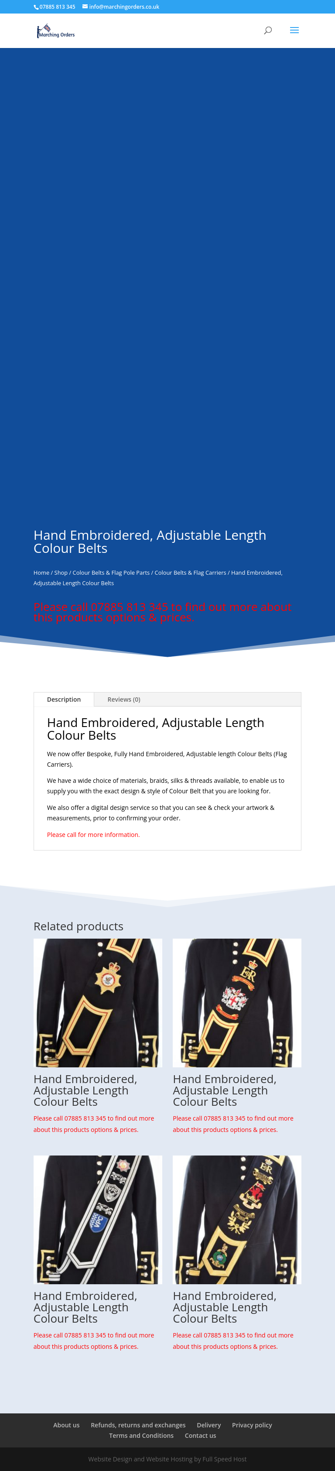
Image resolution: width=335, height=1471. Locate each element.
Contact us (200, 1435)
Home (41, 572)
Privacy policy (252, 1425)
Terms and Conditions (141, 1435)
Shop (61, 572)
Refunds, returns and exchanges (138, 1425)
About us (66, 1425)
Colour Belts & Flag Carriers (190, 572)
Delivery (209, 1425)
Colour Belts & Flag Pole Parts (111, 572)
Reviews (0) (123, 699)
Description (64, 699)
